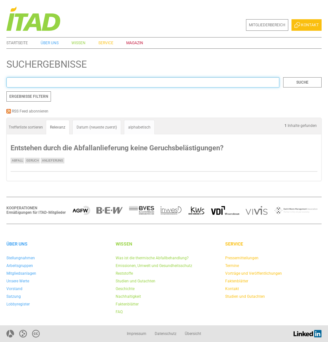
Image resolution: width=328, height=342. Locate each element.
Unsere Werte (17, 281)
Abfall (17, 160)
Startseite (17, 43)
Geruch (32, 160)
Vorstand (14, 289)
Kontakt (306, 25)
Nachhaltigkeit (128, 296)
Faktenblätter (127, 304)
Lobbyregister (18, 304)
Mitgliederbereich (267, 25)
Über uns (50, 43)
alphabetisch (139, 127)
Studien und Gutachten (135, 281)
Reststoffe (124, 273)
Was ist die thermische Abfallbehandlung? (152, 258)
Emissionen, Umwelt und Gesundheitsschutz (154, 265)
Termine (232, 265)
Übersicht (193, 333)
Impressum (136, 333)
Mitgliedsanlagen (21, 273)
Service (105, 43)
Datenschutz (165, 333)
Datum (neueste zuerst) (97, 127)
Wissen (78, 43)
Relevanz (57, 127)
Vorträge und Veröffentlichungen (253, 273)
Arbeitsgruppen (19, 265)
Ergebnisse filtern (28, 96)
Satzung (13, 296)
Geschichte (125, 289)
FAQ (119, 312)
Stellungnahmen (20, 258)
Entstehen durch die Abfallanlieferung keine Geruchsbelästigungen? (117, 148)
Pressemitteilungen (241, 258)
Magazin (134, 43)
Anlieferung (52, 160)
